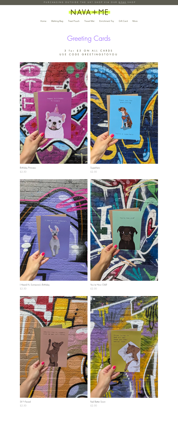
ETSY (122, 2)
